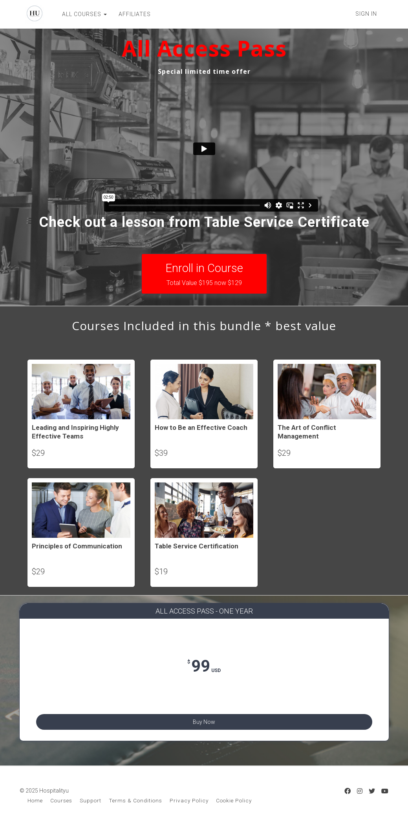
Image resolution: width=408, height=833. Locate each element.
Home (35, 805)
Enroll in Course (204, 274)
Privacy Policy (189, 805)
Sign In (366, 14)
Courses (61, 805)
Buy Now (204, 721)
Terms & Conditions (135, 805)
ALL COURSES (79, 14)
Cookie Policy (234, 805)
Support (90, 805)
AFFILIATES (129, 14)
